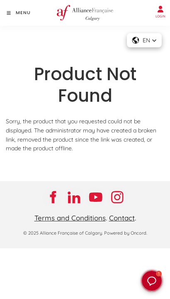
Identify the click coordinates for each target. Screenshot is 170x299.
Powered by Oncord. (125, 233)
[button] (152, 281)
